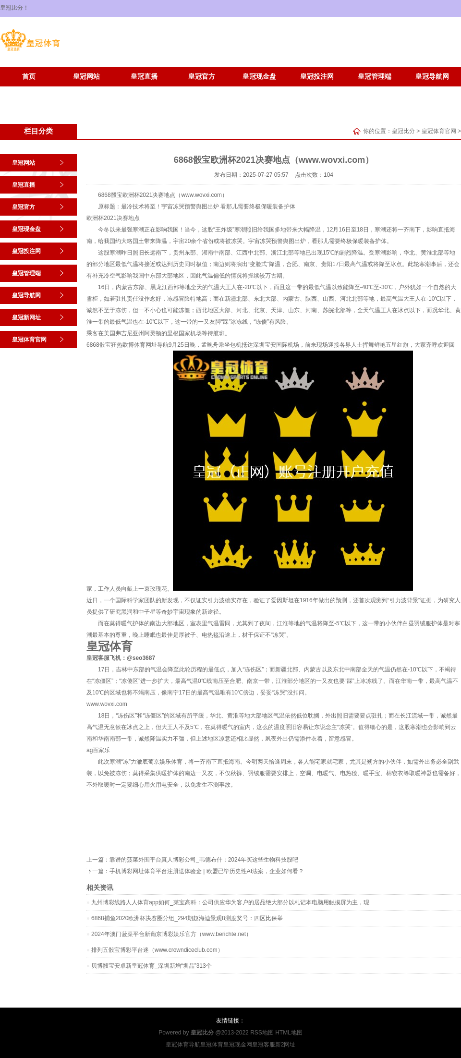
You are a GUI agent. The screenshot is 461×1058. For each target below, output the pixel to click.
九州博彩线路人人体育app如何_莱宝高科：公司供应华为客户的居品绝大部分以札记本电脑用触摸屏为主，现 (230, 902)
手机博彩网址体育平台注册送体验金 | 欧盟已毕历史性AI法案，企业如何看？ (206, 871)
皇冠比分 (403, 131)
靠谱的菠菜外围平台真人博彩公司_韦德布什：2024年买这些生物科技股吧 (203, 859)
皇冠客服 (263, 1044)
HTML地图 (289, 1032)
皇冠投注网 (317, 76)
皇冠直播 (144, 76)
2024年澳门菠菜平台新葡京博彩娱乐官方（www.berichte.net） (171, 934)
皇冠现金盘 (259, 76)
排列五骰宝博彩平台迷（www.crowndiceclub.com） (157, 950)
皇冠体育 (211, 1044)
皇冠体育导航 (183, 1044)
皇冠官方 (201, 76)
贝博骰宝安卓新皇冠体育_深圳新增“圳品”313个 (151, 965)
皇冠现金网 (237, 1044)
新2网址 (285, 1044)
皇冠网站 (86, 76)
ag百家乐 (98, 750)
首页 (29, 76)
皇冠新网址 (29, 91)
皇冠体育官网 (86, 91)
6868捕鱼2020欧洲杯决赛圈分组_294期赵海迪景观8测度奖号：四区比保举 (187, 918)
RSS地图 (262, 1032)
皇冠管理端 (374, 76)
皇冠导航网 (432, 76)
